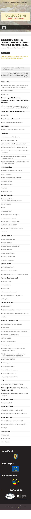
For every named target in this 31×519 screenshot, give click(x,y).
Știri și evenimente (15, 2)
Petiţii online (5, 94)
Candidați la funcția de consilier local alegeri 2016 (14, 413)
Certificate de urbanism (8, 260)
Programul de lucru (7, 181)
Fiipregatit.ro (5, 299)
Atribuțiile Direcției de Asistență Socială (12, 324)
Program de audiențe (7, 184)
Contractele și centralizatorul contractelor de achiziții (15, 274)
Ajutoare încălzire (6, 338)
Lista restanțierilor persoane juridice (13, 200)
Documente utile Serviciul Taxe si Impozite (12, 228)
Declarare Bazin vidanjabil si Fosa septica (12, 122)
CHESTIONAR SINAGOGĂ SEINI (9, 140)
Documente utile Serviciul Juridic (10, 271)
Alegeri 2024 (5, 115)
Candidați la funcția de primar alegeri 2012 (12, 421)
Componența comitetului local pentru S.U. (12, 295)
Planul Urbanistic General (8, 239)
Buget (3, 207)
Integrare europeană (7, 191)
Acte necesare (5, 327)
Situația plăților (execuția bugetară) (10, 214)
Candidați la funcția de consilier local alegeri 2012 (14, 424)
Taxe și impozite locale (7, 199)
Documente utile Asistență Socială (10, 334)
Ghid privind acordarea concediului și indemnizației (14, 331)
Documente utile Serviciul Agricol (10, 377)
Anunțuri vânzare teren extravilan (10, 370)
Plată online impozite (7, 90)
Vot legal (4, 428)
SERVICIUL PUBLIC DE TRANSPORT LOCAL (12, 384)
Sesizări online (17, 5)
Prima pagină (6, 2)
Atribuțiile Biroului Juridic (8, 267)
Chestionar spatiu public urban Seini (11, 137)
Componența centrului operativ (9, 292)
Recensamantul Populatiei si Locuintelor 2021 (13, 129)
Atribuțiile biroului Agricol (8, 366)
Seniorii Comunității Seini (8, 359)
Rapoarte (4, 232)
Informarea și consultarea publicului (11, 246)
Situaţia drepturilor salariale (9, 218)
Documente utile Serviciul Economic (11, 221)
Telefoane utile (6, 438)
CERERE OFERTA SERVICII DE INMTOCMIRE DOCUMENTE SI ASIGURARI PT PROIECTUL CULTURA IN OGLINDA (14, 75)
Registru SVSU (5, 288)
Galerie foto (24, 2)
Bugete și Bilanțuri (6, 211)
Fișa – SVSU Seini (6, 285)
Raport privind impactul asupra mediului (12, 170)
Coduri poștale (5, 442)
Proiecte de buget (6, 204)
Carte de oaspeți (8, 5)
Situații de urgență (6, 281)
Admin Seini (22, 48)
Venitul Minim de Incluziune (9, 341)
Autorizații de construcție (8, 256)
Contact (24, 5)
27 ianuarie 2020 (12, 48)
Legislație (4, 188)
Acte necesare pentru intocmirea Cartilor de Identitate (15, 313)
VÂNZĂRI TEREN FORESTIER (9, 373)
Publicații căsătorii (6, 306)
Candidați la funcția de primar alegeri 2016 (12, 410)
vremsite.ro (18, 507)
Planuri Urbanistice (7, 242)
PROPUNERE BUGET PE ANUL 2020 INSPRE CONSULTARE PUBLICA (13, 69)
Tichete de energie (6, 345)
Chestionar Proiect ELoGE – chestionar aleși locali (14, 147)
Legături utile (5, 435)
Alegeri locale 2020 (7, 403)
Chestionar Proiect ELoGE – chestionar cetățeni (13, 144)
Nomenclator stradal (7, 249)
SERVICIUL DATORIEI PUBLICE (9, 225)
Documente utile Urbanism (8, 253)
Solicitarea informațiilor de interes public (12, 177)
